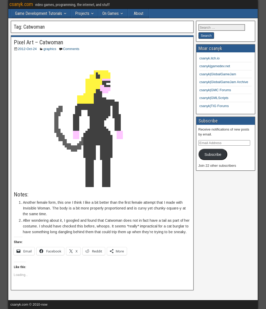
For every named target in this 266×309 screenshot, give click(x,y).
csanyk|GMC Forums (215, 90)
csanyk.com (21, 4)
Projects (82, 13)
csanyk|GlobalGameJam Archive (224, 82)
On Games (110, 13)
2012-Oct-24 (27, 49)
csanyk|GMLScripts (214, 98)
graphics (49, 49)
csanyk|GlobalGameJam (218, 74)
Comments (71, 49)
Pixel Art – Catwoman (38, 42)
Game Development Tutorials (38, 13)
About (138, 13)
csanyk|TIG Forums (214, 106)
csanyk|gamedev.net (215, 66)
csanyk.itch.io (210, 58)
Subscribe (212, 154)
